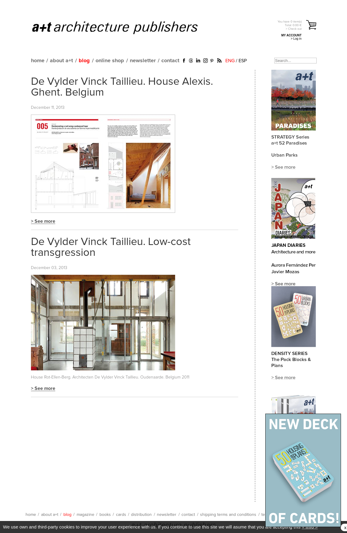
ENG (230, 60)
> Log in (296, 38)
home (37, 60)
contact (170, 60)
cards (121, 515)
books (105, 515)
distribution (141, 515)
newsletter (143, 60)
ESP (243, 60)
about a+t (61, 60)
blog (84, 60)
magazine (85, 515)
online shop (110, 60)
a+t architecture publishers (122, 27)
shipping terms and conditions (228, 515)
